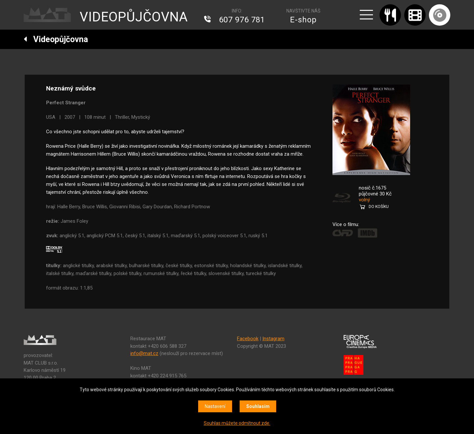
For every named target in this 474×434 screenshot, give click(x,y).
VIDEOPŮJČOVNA (134, 17)
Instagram (273, 339)
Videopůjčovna (56, 39)
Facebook (247, 339)
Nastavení (215, 406)
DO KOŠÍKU (379, 206)
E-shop (303, 19)
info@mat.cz (144, 353)
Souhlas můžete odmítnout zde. (237, 423)
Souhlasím (258, 406)
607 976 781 (242, 19)
